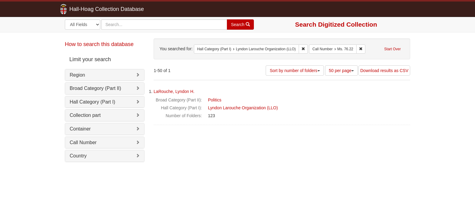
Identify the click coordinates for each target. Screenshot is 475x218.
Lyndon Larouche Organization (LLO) (243, 107)
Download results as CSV (384, 70)
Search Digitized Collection (336, 24)
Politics (214, 99)
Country (78, 155)
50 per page (341, 70)
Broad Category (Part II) (95, 88)
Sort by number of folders (295, 70)
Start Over (392, 49)
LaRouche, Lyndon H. (174, 91)
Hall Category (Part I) (92, 101)
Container (80, 128)
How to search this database (99, 44)
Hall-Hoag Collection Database (87, 9)
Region (77, 75)
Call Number (83, 142)
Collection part (85, 115)
